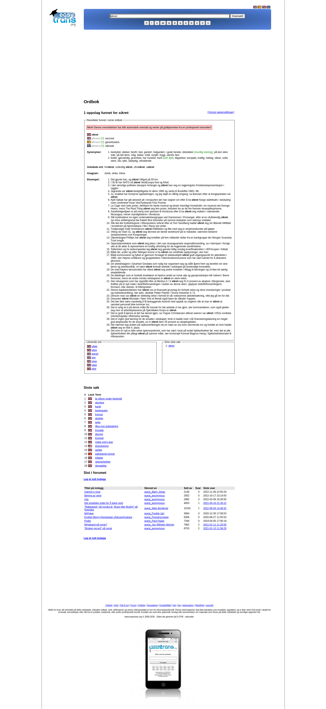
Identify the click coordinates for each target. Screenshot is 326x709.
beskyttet (116, 152)
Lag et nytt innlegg (95, 479)
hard (165, 157)
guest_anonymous (154, 495)
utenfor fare (173, 155)
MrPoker (89, 513)
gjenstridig (124, 157)
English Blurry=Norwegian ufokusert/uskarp (108, 517)
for (109, 167)
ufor (139, 167)
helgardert (158, 152)
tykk (124, 160)
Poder (87, 521)
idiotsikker (197, 152)
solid (147, 155)
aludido (99, 418)
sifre (94, 368)
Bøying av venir (93, 495)
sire (94, 357)
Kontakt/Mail (165, 605)
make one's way (104, 442)
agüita (98, 450)
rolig (133, 155)
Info (174, 605)
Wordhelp (199, 605)
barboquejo (101, 410)
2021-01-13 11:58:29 (214, 528)
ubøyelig (133, 160)
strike (115, 173)
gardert (148, 152)
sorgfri (154, 155)
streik (108, 173)
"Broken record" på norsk (98, 528)
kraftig (201, 157)
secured (109, 138)
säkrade (109, 145)
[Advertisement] (64, 94)
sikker (140, 155)
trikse (122, 173)
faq (179, 605)
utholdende (145, 160)
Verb (116, 605)
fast (141, 152)
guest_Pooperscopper (156, 517)
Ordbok (108, 605)
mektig (209, 157)
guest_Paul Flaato (154, 521)
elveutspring (102, 446)
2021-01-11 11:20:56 (214, 524)
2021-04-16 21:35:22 (214, 503)
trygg (162, 155)
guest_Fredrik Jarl (154, 513)
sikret (171, 345)
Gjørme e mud (92, 491)
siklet (94, 346)
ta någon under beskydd (108, 398)
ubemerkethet (102, 461)
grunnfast (136, 157)
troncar (99, 414)
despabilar (101, 465)
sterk (113, 160)
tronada (99, 430)
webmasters (188, 605)
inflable (99, 457)
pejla (97, 422)
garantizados (112, 142)
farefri (134, 152)
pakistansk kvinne (105, 453)
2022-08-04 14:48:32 (214, 508)
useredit (209, 605)
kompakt (191, 157)
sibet (94, 365)
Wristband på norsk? (95, 524)
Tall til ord (124, 605)
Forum (133, 605)
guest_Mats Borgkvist (156, 508)
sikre (94, 350)
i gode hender (173, 152)
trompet (99, 438)
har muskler (149, 157)
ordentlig (123, 167)
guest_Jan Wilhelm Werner (159, 524)
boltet (114, 157)
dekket (125, 152)
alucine (99, 434)
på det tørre (123, 155)
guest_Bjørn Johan (154, 491)
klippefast (180, 157)
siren (94, 361)
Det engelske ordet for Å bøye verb (103, 503)
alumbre (99, 402)
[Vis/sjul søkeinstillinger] (220, 112)
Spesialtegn (152, 605)
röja (86, 499)
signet (95, 353)
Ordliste (141, 605)
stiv (119, 160)
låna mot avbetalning (106, 426)
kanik (98, 406)
